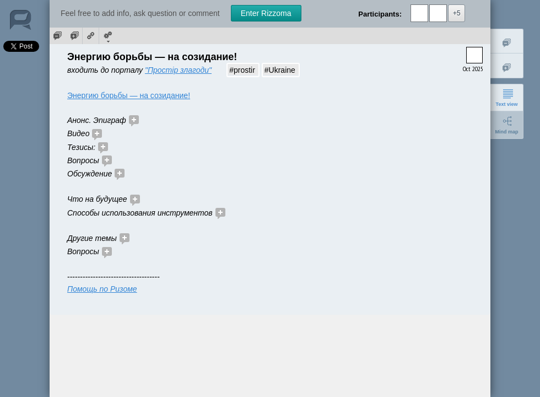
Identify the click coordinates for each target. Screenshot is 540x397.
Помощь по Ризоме (102, 289)
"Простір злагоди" (178, 70)
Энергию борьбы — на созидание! (128, 95)
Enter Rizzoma (266, 13)
